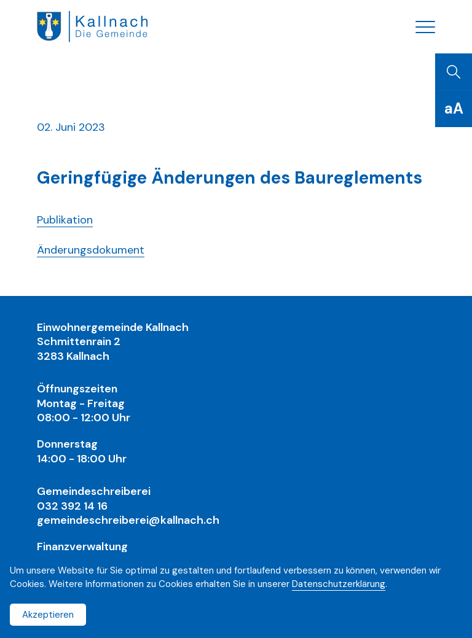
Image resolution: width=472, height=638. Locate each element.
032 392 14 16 (72, 506)
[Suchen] (453, 71)
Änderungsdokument (90, 250)
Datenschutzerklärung (338, 584)
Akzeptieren (48, 615)
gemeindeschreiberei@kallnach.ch (128, 520)
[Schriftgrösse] (453, 108)
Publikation (65, 219)
